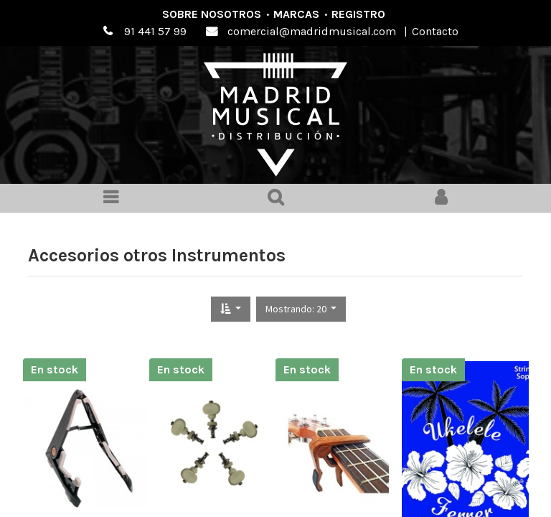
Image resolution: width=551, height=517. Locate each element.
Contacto (435, 31)
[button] (230, 309)
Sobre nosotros (211, 14)
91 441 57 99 (155, 31)
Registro (358, 14)
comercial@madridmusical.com (311, 31)
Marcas (296, 14)
